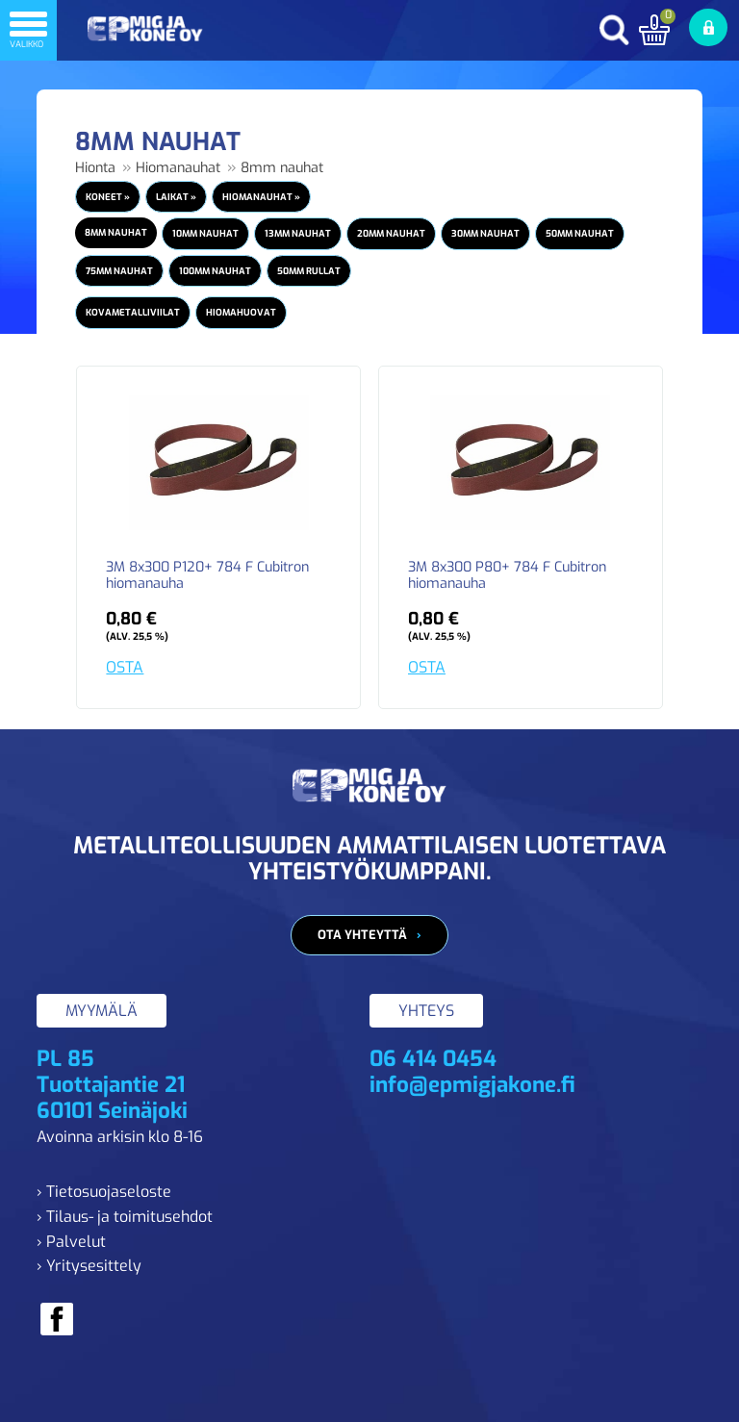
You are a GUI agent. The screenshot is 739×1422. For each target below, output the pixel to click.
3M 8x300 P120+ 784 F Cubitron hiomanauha (207, 576)
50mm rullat (309, 271)
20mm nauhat (391, 233)
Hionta (95, 168)
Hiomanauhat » (261, 196)
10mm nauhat (205, 233)
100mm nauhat (215, 271)
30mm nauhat (485, 233)
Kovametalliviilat (133, 312)
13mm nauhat (298, 233)
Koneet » (108, 196)
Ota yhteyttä (362, 935)
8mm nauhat (282, 168)
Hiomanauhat (178, 168)
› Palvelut (71, 1242)
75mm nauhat (119, 271)
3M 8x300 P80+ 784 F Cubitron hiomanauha (507, 576)
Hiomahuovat (241, 312)
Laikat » (176, 196)
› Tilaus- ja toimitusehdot (125, 1216)
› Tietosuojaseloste (104, 1191)
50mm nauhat (580, 233)
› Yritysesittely (89, 1266)
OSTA (124, 667)
